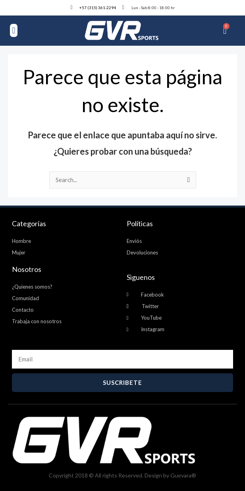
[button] (13, 30)
